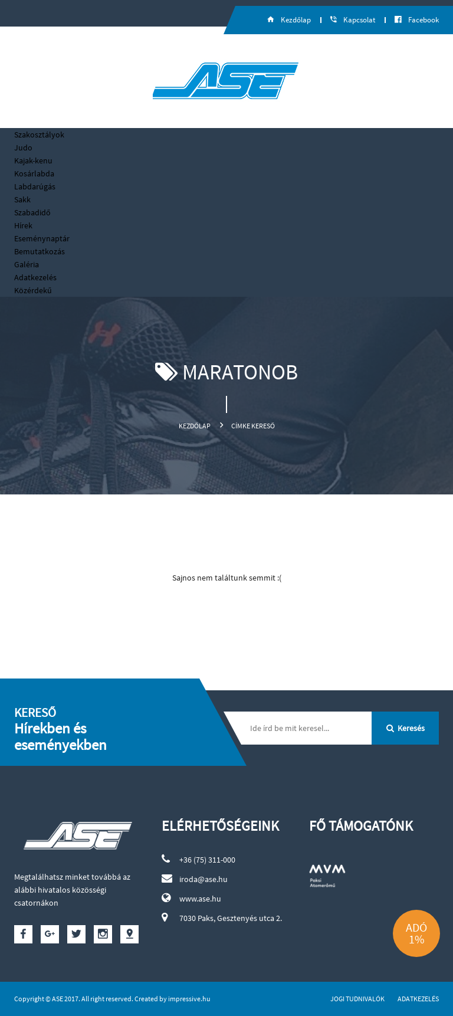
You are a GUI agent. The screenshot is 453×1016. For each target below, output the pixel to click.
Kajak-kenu (33, 160)
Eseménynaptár (42, 238)
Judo (23, 147)
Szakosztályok (39, 134)
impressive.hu (189, 998)
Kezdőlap (195, 425)
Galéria (26, 264)
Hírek (23, 225)
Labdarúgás (34, 186)
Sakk (22, 199)
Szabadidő (32, 212)
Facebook (417, 20)
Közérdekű (33, 290)
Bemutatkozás (39, 251)
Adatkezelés (35, 277)
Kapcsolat (352, 20)
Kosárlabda (34, 173)
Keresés (405, 728)
